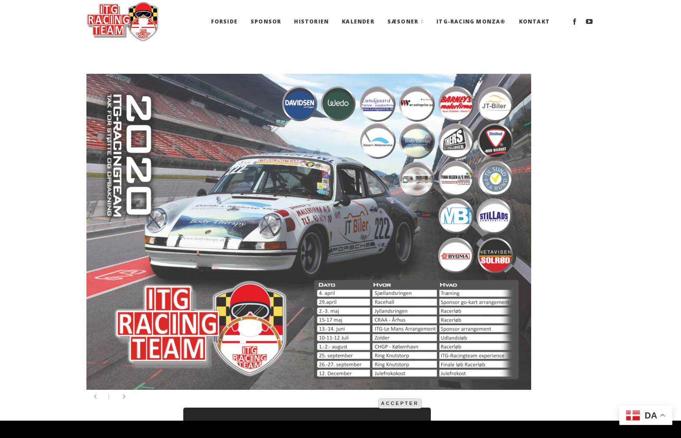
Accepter (400, 403)
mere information (348, 402)
